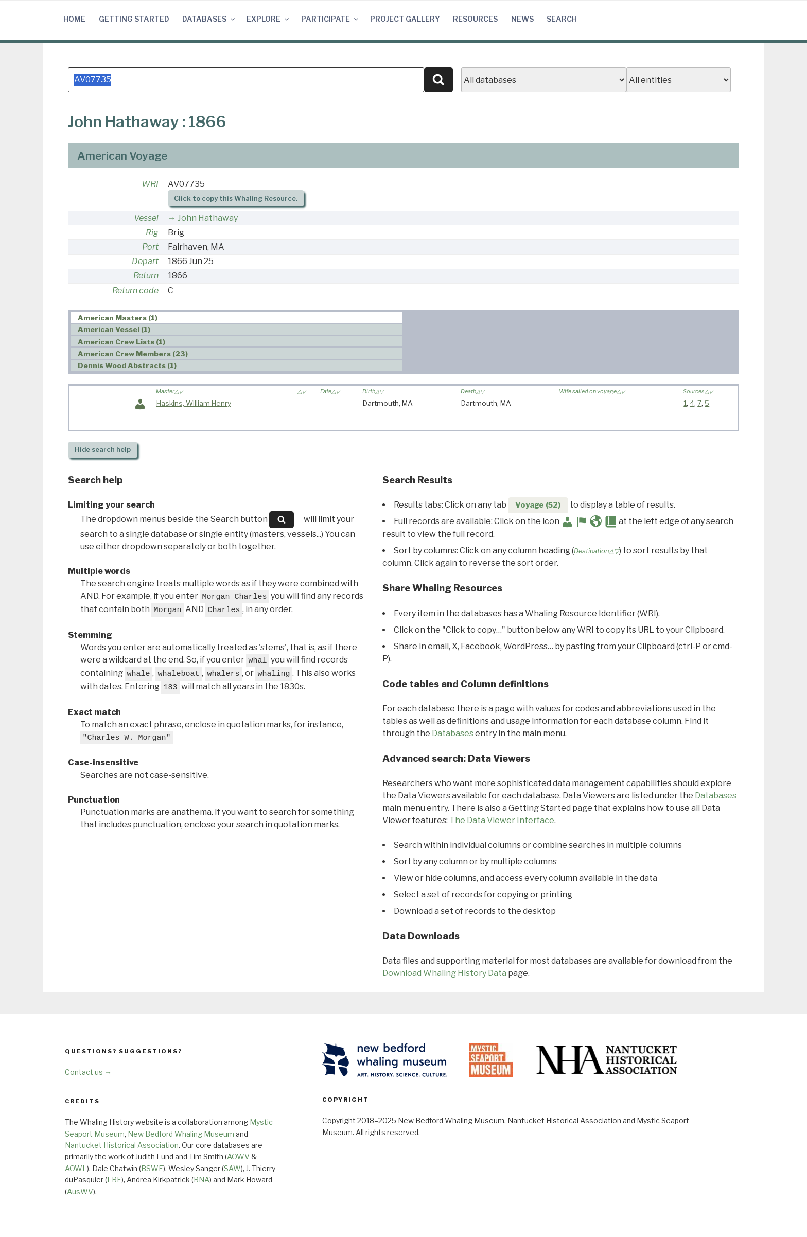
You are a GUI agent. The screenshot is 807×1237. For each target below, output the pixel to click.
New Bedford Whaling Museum (181, 1133)
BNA (201, 1179)
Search (562, 18)
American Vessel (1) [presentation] (114, 329)
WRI (150, 184)
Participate (330, 18)
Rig (152, 232)
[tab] (236, 317)
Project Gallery (405, 18)
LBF (114, 1179)
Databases (209, 18)
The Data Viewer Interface (501, 820)
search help (103, 450)
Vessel (146, 218)
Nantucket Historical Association (122, 1145)
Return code (135, 290)
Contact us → (88, 1072)
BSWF (152, 1168)
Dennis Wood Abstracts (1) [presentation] (127, 365)
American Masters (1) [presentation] (117, 317)
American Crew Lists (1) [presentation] (121, 342)
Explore (268, 18)
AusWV (80, 1191)
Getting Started (134, 18)
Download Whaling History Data (444, 973)
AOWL (76, 1168)
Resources (475, 18)
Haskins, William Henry (193, 403)
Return (146, 276)
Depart (145, 261)
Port (150, 247)
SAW (232, 1168)
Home (74, 18)
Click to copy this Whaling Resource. (235, 198)
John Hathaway (208, 218)
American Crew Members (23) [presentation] (133, 354)
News (522, 18)
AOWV (238, 1156)
